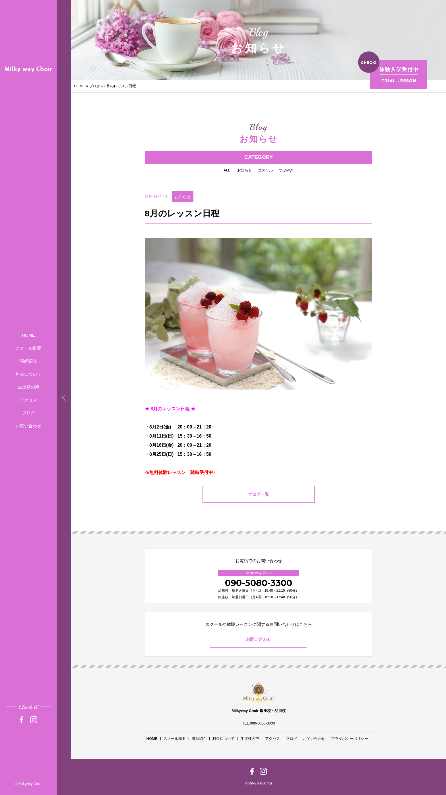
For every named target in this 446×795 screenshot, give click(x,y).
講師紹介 (28, 361)
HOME (28, 335)
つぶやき (286, 170)
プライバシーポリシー (349, 738)
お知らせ (244, 170)
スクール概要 (28, 348)
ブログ (28, 412)
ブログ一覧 (258, 494)
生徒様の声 (28, 386)
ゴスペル (265, 170)
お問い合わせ (28, 425)
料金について (28, 374)
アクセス (28, 400)
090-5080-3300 (258, 583)
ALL (227, 170)
